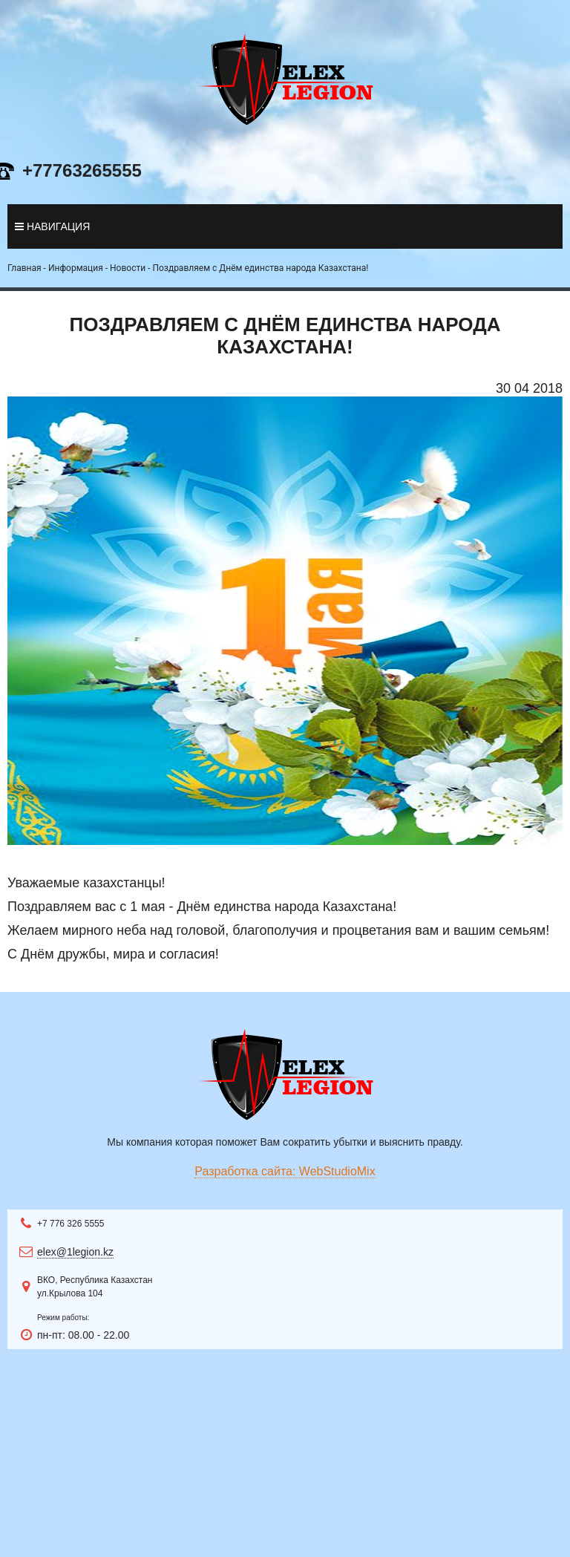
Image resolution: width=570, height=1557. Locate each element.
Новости (127, 268)
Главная (24, 268)
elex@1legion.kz (75, 1252)
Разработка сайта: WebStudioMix (284, 1171)
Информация (75, 268)
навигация (52, 226)
